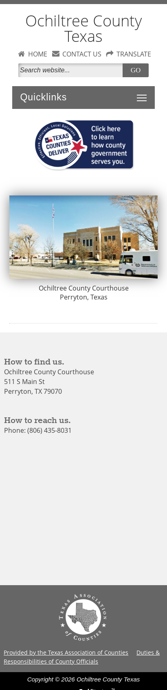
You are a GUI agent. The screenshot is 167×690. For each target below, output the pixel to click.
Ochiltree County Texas (83, 28)
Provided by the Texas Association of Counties (66, 652)
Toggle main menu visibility (144, 93)
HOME (37, 54)
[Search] (72, 70)
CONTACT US (81, 54)
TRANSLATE (133, 54)
